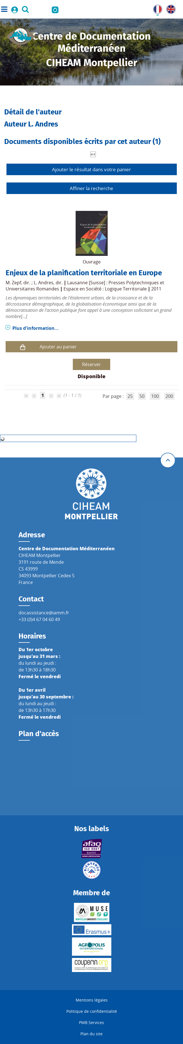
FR (155, 8)
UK (169, 8)
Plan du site (91, 1033)
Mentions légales (92, 1000)
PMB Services (91, 1022)
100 (155, 396)
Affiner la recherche (91, 188)
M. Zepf (13, 282)
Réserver (91, 364)
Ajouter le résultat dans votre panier (91, 169)
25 (130, 396)
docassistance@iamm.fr (44, 613)
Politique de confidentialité (91, 1011)
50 (141, 396)
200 (169, 396)
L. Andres (43, 282)
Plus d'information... (35, 328)
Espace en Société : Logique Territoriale (105, 289)
